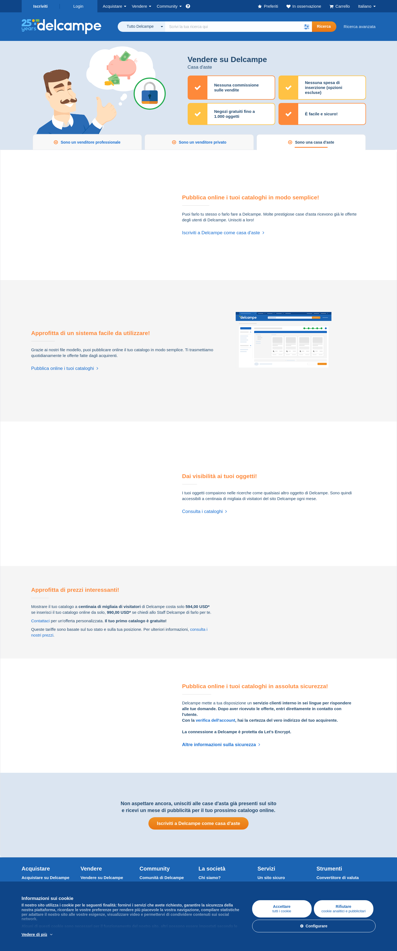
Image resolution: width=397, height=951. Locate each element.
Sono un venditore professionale (90, 142)
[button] (306, 27)
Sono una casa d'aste (314, 142)
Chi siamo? (210, 877)
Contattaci (40, 620)
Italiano (364, 6)
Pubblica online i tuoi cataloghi (64, 368)
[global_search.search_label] (238, 26)
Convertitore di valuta (338, 877)
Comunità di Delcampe (162, 877)
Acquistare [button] (112, 6)
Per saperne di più (72, 935)
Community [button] (167, 6)
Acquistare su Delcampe (45, 877)
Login (78, 6)
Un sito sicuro (271, 877)
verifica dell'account (215, 720)
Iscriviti (40, 6)
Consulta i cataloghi (204, 511)
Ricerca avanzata (360, 26)
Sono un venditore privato (202, 142)
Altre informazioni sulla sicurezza (221, 744)
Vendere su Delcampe (102, 877)
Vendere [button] (139, 6)
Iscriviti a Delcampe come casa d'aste (223, 232)
